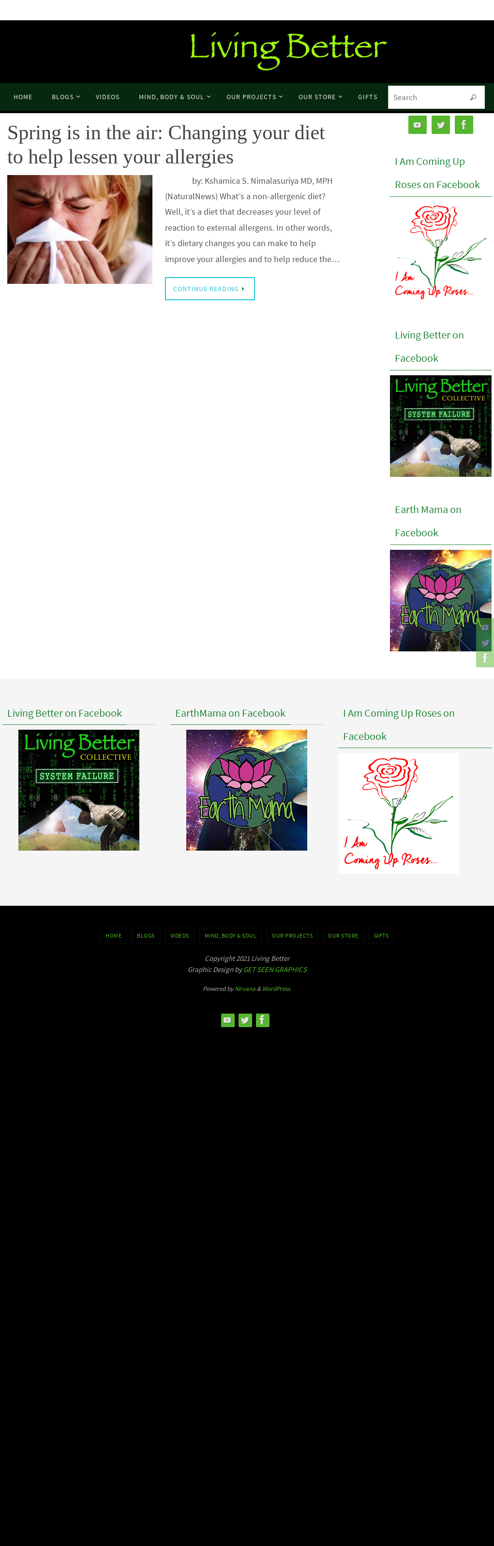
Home (113, 935)
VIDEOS (179, 935)
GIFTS (381, 935)
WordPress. (276, 989)
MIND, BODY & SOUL (231, 935)
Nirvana (245, 989)
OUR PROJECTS (292, 935)
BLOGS (146, 935)
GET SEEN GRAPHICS (275, 969)
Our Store (343, 935)
